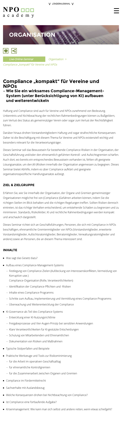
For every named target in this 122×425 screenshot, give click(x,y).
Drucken (5, 50)
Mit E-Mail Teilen (14, 50)
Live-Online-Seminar (21, 59)
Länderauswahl (61, 3)
